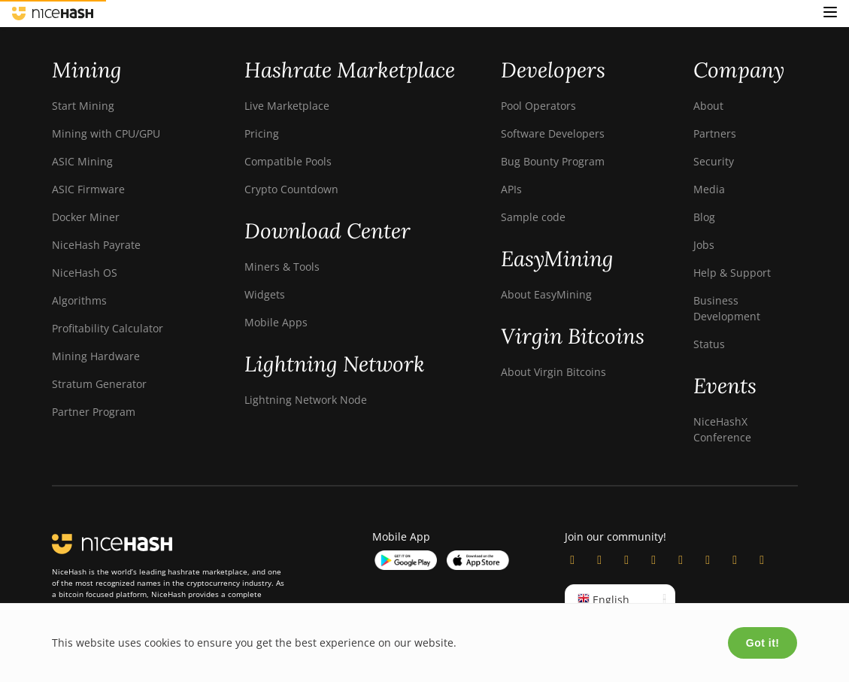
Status (709, 344)
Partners (714, 133)
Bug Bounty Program (553, 161)
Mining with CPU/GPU (106, 133)
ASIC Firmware (88, 189)
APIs (511, 189)
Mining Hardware (96, 356)
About (708, 106)
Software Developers (553, 133)
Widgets (264, 294)
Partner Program (93, 412)
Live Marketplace (286, 106)
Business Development (726, 308)
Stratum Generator (99, 384)
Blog (704, 217)
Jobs (703, 245)
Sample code (533, 217)
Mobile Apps (276, 322)
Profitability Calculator (107, 328)
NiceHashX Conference (722, 429)
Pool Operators (538, 106)
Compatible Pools (288, 161)
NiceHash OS (84, 272)
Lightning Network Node (305, 400)
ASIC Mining (82, 161)
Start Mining (83, 106)
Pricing (261, 133)
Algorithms (79, 300)
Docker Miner (86, 217)
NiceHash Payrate (96, 245)
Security (713, 161)
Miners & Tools (282, 266)
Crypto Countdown (291, 189)
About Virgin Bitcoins (553, 372)
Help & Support (732, 272)
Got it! (763, 643)
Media (709, 189)
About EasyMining (546, 294)
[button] (830, 13)
